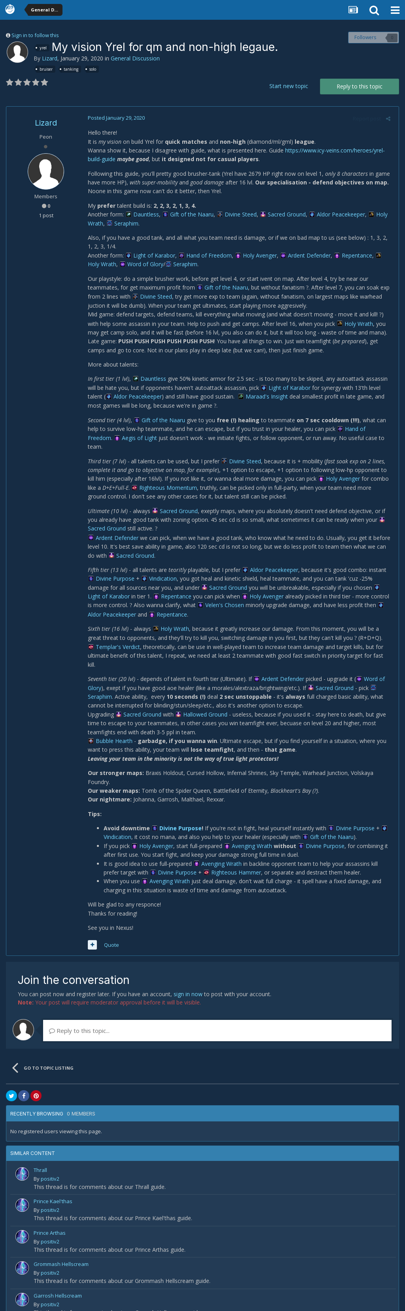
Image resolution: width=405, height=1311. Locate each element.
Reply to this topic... (79, 1013)
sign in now (188, 976)
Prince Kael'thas (53, 1183)
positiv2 (50, 1160)
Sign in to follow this (35, 35)
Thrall (40, 1152)
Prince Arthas (50, 1215)
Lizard (49, 58)
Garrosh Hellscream (58, 1277)
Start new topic (288, 86)
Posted (113, 117)
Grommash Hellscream (61, 1246)
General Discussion (135, 58)
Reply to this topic (359, 86)
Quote (109, 927)
